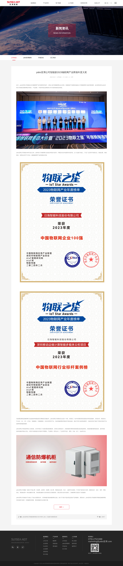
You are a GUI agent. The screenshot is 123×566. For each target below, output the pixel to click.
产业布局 (46, 3)
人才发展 (70, 3)
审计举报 (45, 554)
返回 (61, 507)
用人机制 (74, 540)
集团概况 (33, 3)
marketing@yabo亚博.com (100, 541)
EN (107, 3)
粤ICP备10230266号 (73, 563)
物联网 (54, 540)
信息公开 (97, 3)
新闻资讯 (64, 536)
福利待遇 (74, 543)
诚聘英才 (74, 546)
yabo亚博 (81, 563)
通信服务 (55, 546)
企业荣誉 (45, 543)
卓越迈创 (86, 563)
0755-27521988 (95, 539)
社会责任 (45, 546)
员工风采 (53, 57)
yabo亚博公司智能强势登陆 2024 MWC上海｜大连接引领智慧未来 (40, 516)
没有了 (103, 516)
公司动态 (14, 57)
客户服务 (58, 3)
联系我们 (90, 536)
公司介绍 (45, 540)
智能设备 (55, 543)
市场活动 (41, 57)
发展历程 (45, 551)
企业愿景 (45, 549)
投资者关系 (84, 3)
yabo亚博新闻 (27, 57)
